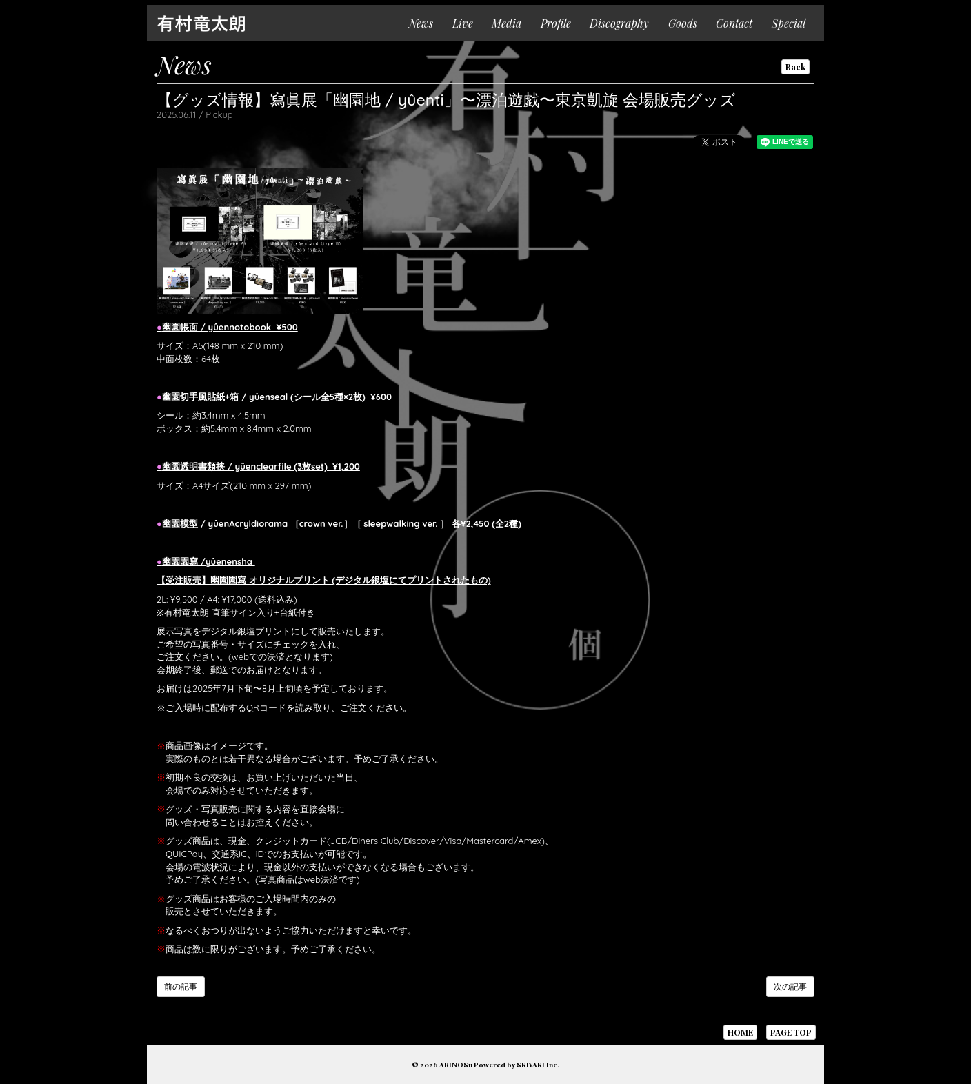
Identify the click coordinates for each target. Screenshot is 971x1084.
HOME (740, 1032)
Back (795, 66)
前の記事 (180, 986)
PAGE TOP (791, 1032)
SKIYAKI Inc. (538, 1065)
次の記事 (790, 986)
